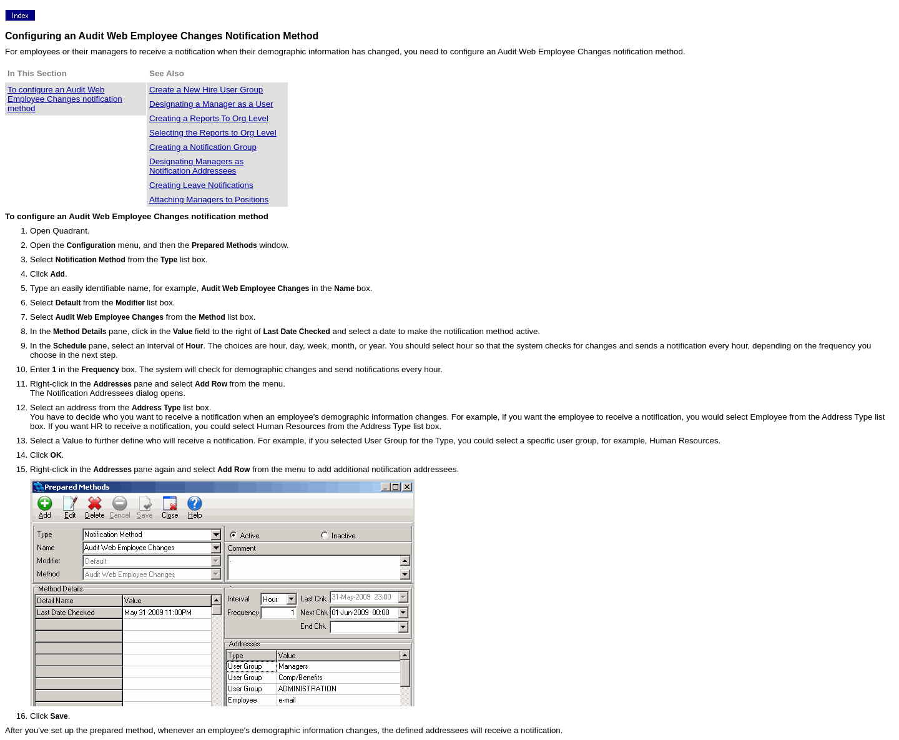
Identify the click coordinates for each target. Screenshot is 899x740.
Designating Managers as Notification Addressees (196, 166)
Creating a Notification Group (203, 147)
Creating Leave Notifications (201, 185)
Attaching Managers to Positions (208, 199)
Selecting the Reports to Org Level (213, 132)
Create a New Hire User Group (206, 89)
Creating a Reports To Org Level (208, 118)
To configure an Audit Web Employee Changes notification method (64, 99)
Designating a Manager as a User (211, 104)
